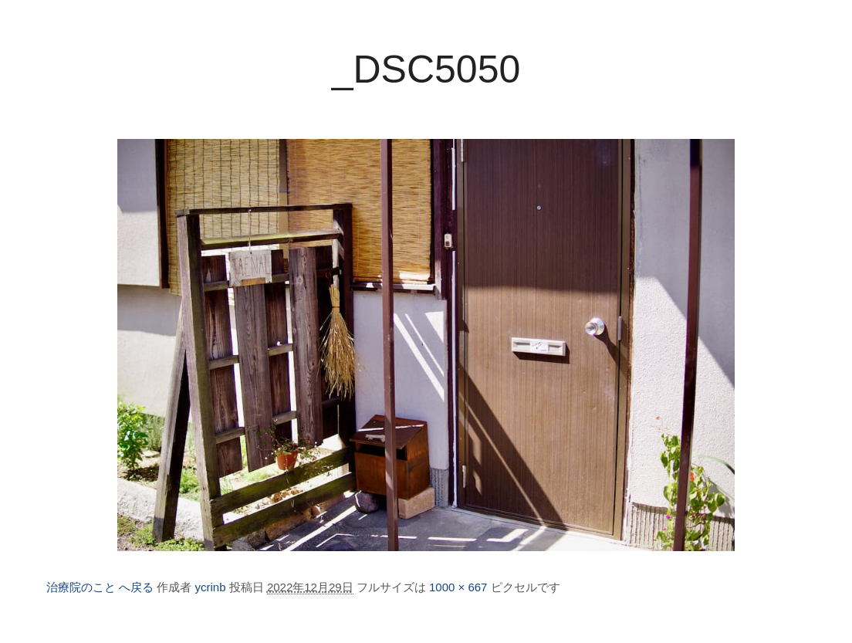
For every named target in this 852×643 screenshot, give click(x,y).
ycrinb (210, 587)
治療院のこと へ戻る (100, 587)
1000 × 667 (458, 587)
